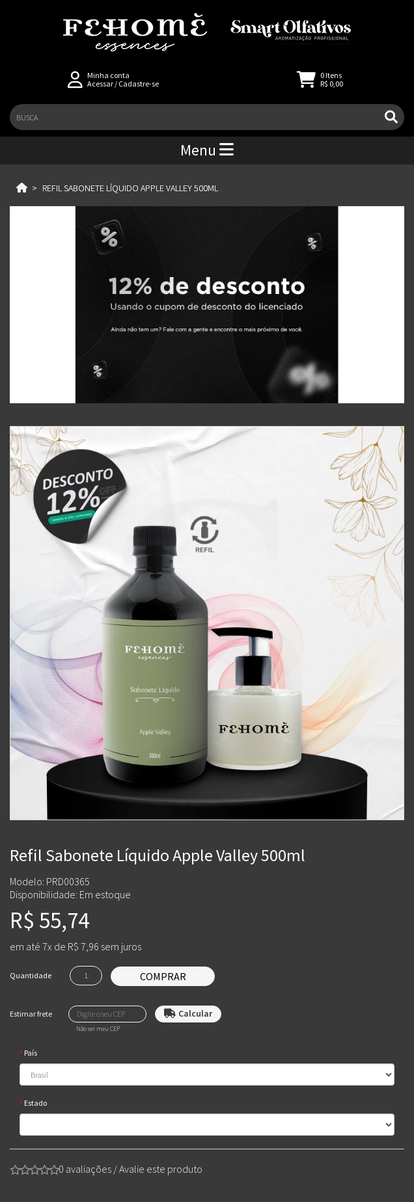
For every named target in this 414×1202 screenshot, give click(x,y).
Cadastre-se (138, 83)
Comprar (163, 976)
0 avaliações (85, 1168)
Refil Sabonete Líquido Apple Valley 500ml (130, 188)
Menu (207, 149)
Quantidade (30, 975)
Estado (35, 1103)
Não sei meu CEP (98, 1029)
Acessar (100, 83)
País (30, 1053)
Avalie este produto (160, 1168)
